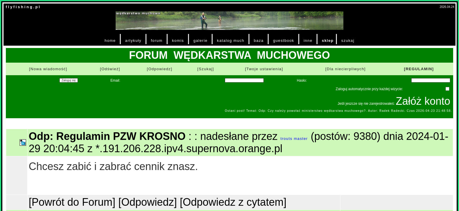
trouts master (294, 138)
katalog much (230, 40)
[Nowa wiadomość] (48, 69)
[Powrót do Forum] (72, 202)
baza (259, 40)
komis (178, 40)
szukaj (347, 40)
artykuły (133, 40)
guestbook (283, 40)
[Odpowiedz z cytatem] (233, 202)
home (110, 40)
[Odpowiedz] (159, 69)
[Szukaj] (205, 69)
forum (156, 40)
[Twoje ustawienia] (264, 69)
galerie (200, 40)
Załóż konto (423, 101)
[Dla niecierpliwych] (345, 69)
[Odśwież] (110, 69)
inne (308, 40)
